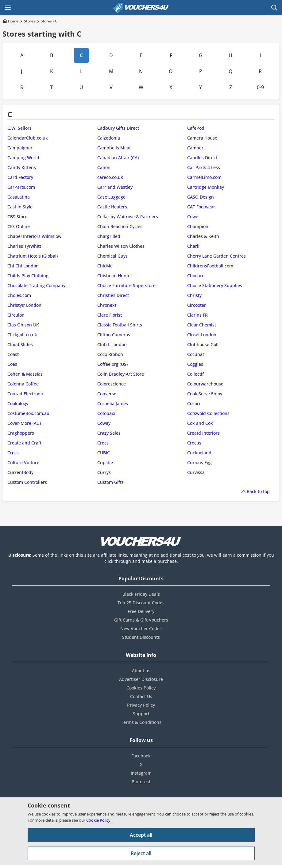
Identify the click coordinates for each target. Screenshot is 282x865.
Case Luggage (111, 197)
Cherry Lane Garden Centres (216, 256)
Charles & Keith (203, 236)
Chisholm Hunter (114, 275)
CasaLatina (18, 197)
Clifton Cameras (113, 335)
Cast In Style (20, 207)
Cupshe (105, 462)
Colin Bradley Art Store (120, 374)
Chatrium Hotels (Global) (32, 256)
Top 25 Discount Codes (141, 603)
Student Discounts (141, 637)
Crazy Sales (109, 433)
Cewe (192, 216)
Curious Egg (199, 462)
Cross (13, 453)
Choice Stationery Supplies (214, 285)
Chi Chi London (23, 266)
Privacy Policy (141, 705)
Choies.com (19, 295)
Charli (193, 246)
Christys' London (24, 305)
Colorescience (111, 384)
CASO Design (200, 197)
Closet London (201, 335)
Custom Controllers (27, 482)
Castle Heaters (112, 207)
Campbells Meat (114, 148)
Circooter (196, 305)
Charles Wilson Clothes (121, 246)
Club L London (112, 344)
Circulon (16, 315)
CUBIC (103, 453)
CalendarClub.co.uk (27, 138)
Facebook (141, 756)
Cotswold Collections (208, 413)
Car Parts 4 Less (203, 167)
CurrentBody (20, 472)
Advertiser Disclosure (141, 679)
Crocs (103, 443)
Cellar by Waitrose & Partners (127, 216)
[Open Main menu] (7, 7)
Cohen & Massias (25, 374)
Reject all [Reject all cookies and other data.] (141, 853)
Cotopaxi (106, 413)
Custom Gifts (110, 482)
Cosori (193, 403)
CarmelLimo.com (204, 177)
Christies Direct (113, 295)
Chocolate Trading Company (36, 285)
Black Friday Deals (141, 594)
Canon (103, 167)
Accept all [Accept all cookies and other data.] (141, 834)
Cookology (17, 403)
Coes (12, 364)
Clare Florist (109, 315)
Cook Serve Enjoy (204, 394)
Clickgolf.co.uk (22, 335)
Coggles (195, 364)
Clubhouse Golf (203, 344)
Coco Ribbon (110, 354)
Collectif (195, 374)
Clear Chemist (201, 325)
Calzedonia (108, 138)
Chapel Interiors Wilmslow (34, 236)
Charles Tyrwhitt (24, 246)
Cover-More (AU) (24, 423)
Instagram (141, 773)
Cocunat (195, 354)
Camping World (23, 157)
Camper (195, 148)
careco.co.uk (110, 177)
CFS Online (18, 226)
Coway (103, 423)
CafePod (195, 128)
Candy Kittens (21, 167)
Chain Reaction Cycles (119, 226)
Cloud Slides (20, 344)
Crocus (194, 443)
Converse (106, 394)
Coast (13, 354)
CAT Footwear (201, 207)
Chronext (106, 305)
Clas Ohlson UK (23, 325)
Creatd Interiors (203, 433)
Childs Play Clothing (27, 275)
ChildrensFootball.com (210, 266)
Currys (104, 472)
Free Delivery (141, 611)
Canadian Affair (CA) (118, 157)
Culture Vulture (23, 462)
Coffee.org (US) (112, 364)
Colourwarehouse (205, 384)
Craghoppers (20, 433)
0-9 (260, 87)
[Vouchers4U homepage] (141, 8)
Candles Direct (202, 157)
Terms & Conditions (141, 722)
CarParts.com (21, 187)
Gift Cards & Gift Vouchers (141, 620)
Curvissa (196, 472)
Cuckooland (199, 453)
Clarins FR (197, 315)
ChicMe (105, 266)
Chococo (195, 275)
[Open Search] (274, 7)
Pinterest (141, 781)
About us (141, 670)
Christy (194, 295)
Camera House (202, 138)
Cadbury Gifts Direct (118, 128)
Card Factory (20, 177)
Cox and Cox (200, 423)
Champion (197, 226)
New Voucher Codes (141, 628)
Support (141, 714)
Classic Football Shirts (119, 325)
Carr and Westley (115, 187)
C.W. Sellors (19, 128)
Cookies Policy (141, 688)
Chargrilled (108, 236)
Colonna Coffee (23, 384)
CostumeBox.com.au (28, 413)
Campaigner (20, 148)
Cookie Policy (98, 820)
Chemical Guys (112, 256)
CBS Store (17, 216)
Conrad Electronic (25, 394)
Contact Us (141, 696)
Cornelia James (112, 403)
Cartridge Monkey (205, 187)
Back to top (258, 491)
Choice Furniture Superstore (126, 285)
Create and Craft (24, 443)
